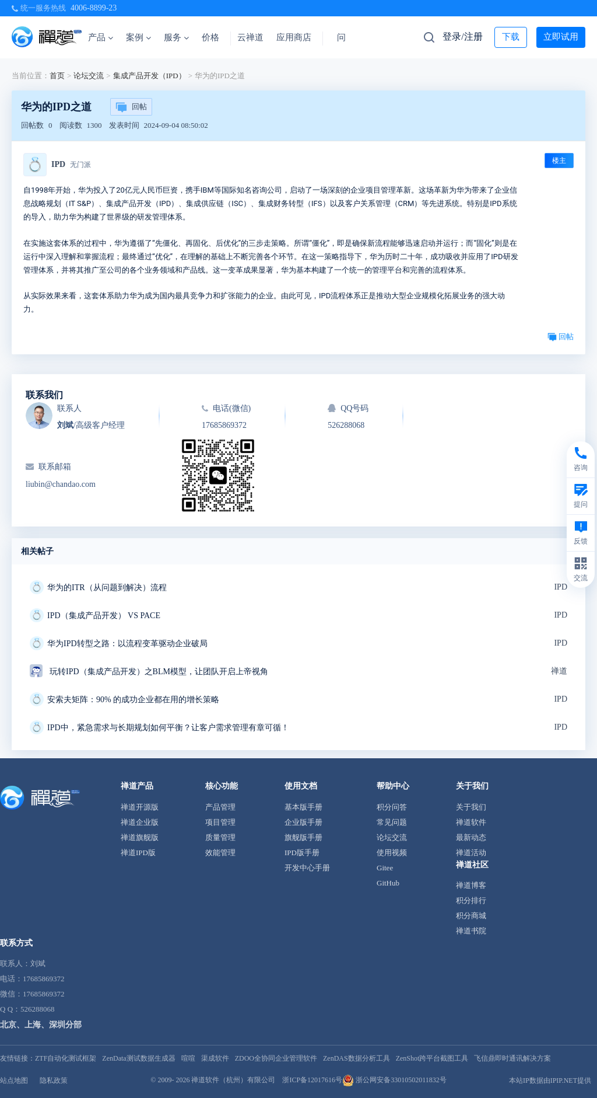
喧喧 (188, 1058)
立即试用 (560, 36)
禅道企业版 (140, 822)
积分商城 (471, 915)
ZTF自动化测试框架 (65, 1058)
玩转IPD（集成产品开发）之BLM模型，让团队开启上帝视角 (159, 671)
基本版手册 (303, 807)
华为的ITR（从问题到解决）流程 (107, 587)
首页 (57, 75)
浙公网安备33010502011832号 (394, 1080)
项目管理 (220, 822)
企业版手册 (303, 822)
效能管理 (220, 852)
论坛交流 (88, 75)
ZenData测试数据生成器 (138, 1058)
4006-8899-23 (94, 8)
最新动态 (471, 837)
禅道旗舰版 (140, 837)
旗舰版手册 (303, 837)
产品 (100, 37)
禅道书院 (471, 930)
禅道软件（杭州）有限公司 (233, 1080)
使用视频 (392, 852)
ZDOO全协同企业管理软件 (276, 1058)
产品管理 (220, 807)
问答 (345, 37)
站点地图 (14, 1080)
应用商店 (293, 37)
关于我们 (471, 807)
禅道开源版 (140, 807)
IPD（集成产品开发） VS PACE (103, 615)
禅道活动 (471, 852)
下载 (510, 36)
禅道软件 (471, 822)
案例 (138, 37)
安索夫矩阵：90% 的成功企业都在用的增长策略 (133, 699)
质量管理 (220, 837)
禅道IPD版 (138, 852)
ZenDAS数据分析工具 (356, 1058)
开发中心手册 (307, 867)
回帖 (131, 107)
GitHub (388, 883)
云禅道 (250, 37)
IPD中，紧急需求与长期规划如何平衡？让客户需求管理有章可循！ (168, 727)
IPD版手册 (302, 852)
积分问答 (392, 807)
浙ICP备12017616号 (312, 1080)
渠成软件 (215, 1058)
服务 (176, 37)
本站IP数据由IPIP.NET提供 (550, 1080)
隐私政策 (54, 1080)
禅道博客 (471, 885)
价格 (210, 37)
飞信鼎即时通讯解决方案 (512, 1058)
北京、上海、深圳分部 (41, 1024)
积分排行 (471, 900)
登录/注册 (462, 36)
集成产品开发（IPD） (149, 75)
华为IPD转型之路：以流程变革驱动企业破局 (127, 643)
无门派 (80, 165)
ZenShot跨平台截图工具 (432, 1058)
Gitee (385, 867)
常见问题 (392, 822)
